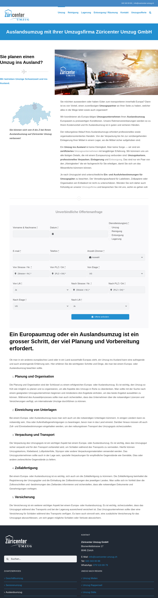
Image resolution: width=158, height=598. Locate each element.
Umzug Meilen (90, 578)
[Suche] (7, 559)
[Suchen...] (40, 559)
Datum (54, 227)
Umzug (115, 227)
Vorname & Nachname (25, 227)
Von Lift (17, 283)
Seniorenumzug (14, 585)
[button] (150, 12)
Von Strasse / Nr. (22, 267)
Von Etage (93, 267)
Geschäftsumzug (14, 578)
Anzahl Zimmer (95, 251)
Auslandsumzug (14, 592)
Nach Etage (19, 299)
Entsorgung (118, 235)
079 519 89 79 (100, 565)
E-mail (17, 251)
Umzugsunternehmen (86, 151)
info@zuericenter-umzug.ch (144, 3)
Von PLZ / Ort (58, 267)
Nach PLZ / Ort (117, 283)
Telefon (54, 251)
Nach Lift (76, 299)
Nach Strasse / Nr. (81, 283)
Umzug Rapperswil (92, 585)
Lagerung (116, 239)
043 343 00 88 (92, 561)
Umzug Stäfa (89, 592)
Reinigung (117, 231)
